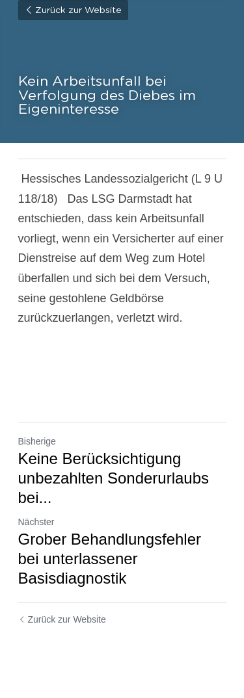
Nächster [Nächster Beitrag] (36, 522)
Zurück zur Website (73, 10)
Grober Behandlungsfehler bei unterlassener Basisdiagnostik (110, 558)
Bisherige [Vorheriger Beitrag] (37, 441)
